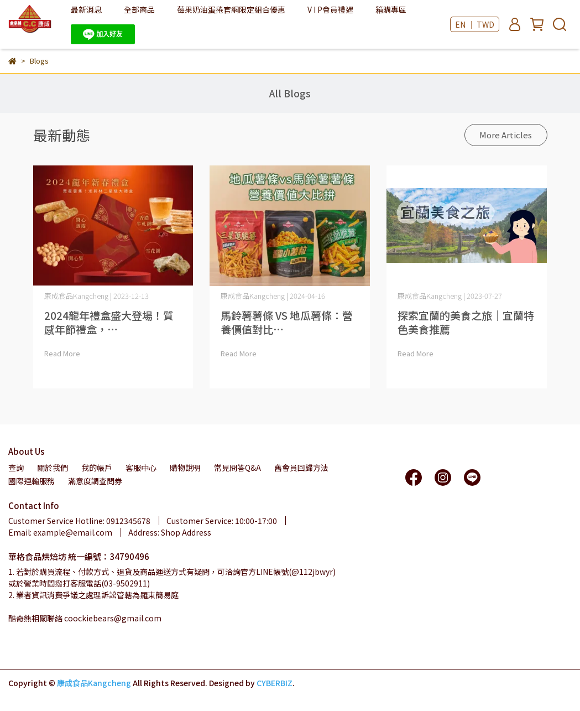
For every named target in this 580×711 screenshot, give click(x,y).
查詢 (16, 467)
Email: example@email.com (60, 532)
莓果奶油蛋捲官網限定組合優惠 (231, 9)
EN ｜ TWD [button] (474, 24)
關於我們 (52, 467)
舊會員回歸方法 (301, 467)
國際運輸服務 (31, 480)
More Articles (505, 135)
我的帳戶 (96, 467)
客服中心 (141, 467)
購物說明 (185, 467)
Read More (62, 353)
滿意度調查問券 (95, 480)
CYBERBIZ (274, 682)
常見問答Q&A (237, 467)
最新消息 (86, 9)
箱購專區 (390, 9)
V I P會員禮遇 (330, 9)
